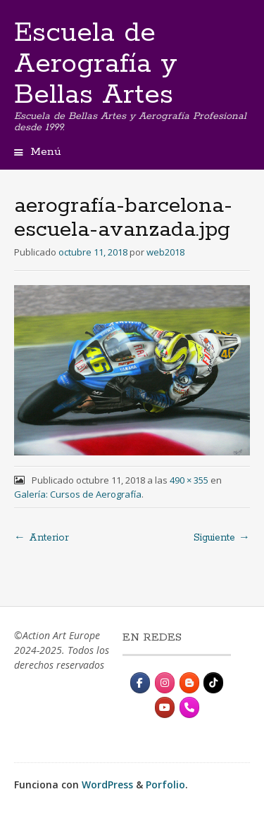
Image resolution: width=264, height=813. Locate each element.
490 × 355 (189, 480)
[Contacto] (189, 707)
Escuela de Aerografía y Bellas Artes (95, 64)
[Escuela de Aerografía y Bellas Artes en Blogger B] (189, 682)
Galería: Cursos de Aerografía (78, 494)
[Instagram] (165, 682)
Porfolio (165, 784)
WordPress (107, 784)
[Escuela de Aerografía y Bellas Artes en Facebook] (140, 682)
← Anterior (41, 537)
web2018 (165, 252)
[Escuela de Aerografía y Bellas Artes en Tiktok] (213, 682)
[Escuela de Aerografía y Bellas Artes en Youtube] (165, 707)
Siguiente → (222, 537)
